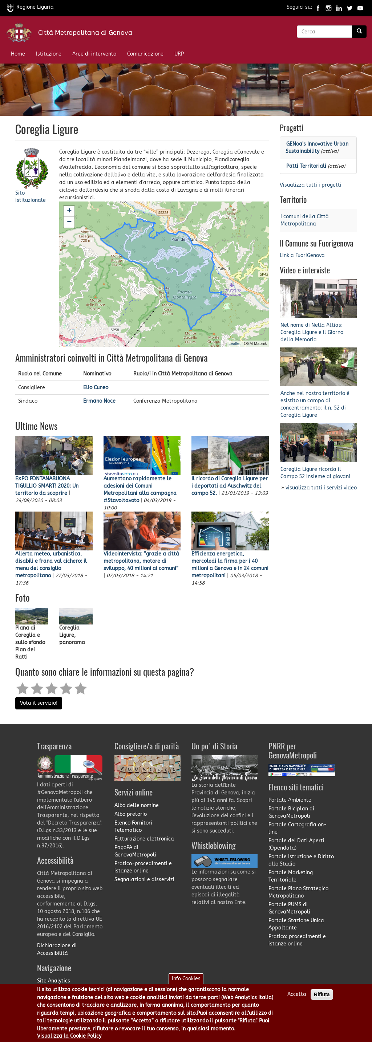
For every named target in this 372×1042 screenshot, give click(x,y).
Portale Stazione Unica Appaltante (296, 924)
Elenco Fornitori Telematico (133, 826)
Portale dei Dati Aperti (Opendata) (296, 844)
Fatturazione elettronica (144, 839)
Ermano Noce (99, 401)
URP (179, 54)
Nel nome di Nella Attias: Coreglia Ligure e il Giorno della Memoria (311, 332)
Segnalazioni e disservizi (144, 879)
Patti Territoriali (306, 166)
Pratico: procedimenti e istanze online (297, 940)
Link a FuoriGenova (302, 255)
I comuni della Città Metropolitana (304, 220)
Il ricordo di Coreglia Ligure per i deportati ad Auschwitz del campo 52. (229, 486)
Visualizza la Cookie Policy (69, 1037)
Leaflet (234, 343)
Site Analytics (53, 981)
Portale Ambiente (289, 800)
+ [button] (69, 211)
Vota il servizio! (38, 703)
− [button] (69, 222)
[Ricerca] (359, 31)
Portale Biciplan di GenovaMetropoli (291, 812)
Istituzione (48, 54)
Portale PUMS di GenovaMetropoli (289, 908)
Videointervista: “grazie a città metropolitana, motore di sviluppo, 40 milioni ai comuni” (141, 561)
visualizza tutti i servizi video (321, 488)
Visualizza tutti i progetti (310, 185)
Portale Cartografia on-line (297, 828)
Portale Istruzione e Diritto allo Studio (301, 860)
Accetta (296, 995)
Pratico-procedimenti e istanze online (143, 867)
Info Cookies (186, 980)
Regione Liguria (30, 7)
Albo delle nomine (136, 805)
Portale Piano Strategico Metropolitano (298, 892)
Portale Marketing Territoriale (290, 876)
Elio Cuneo (95, 387)
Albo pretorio (130, 814)
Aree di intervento (94, 54)
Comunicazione (145, 54)
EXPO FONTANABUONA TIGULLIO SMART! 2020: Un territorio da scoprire (46, 486)
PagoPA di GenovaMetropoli (135, 851)
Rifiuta (322, 995)
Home (18, 54)
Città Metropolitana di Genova (85, 33)
